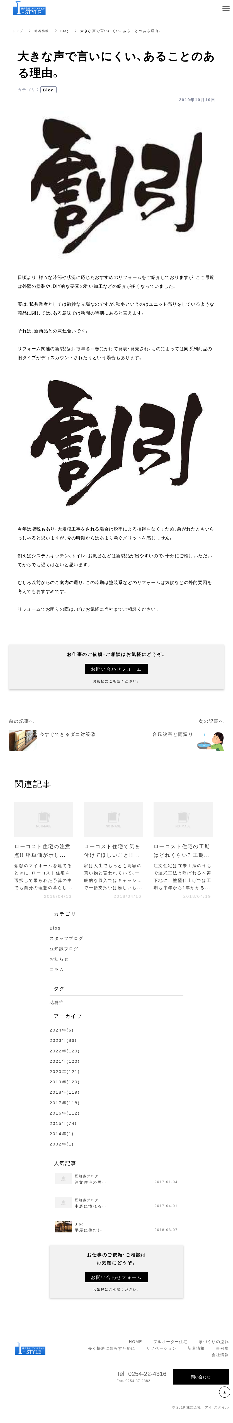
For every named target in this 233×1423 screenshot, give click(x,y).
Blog (67, 30)
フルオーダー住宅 (170, 1350)
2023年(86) (64, 1048)
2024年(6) (62, 1038)
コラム (57, 978)
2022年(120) (65, 1059)
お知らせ (60, 967)
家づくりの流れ (214, 1350)
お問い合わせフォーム (116, 668)
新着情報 (43, 30)
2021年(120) (65, 1069)
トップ (18, 30)
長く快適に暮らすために (111, 1357)
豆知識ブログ (65, 957)
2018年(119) (65, 1100)
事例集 (222, 1357)
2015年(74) (64, 1131)
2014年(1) (62, 1142)
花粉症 (57, 1011)
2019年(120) (65, 1090)
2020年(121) (65, 1080)
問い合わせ (200, 1385)
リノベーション (161, 1357)
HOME (135, 1350)
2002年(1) (62, 1152)
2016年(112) (65, 1121)
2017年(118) (65, 1111)
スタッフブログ (68, 946)
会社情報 (220, 1363)
